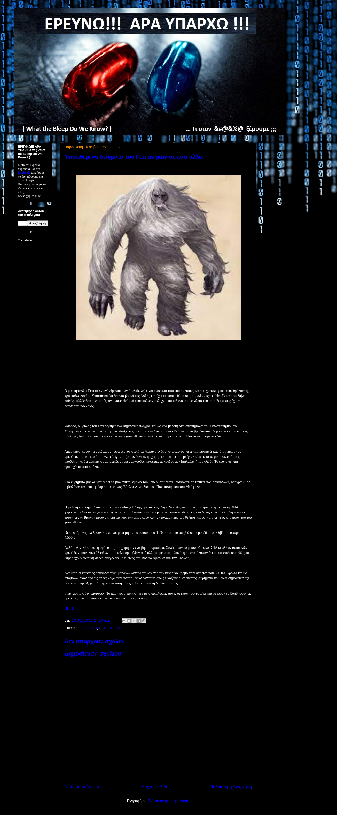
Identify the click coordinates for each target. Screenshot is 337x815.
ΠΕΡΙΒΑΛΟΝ (109, 628)
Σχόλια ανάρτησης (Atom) (169, 801)
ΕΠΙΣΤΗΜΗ (87, 628)
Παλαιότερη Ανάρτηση (231, 786)
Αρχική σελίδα (155, 786)
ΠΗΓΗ (69, 608)
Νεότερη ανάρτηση (82, 786)
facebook (24, 172)
